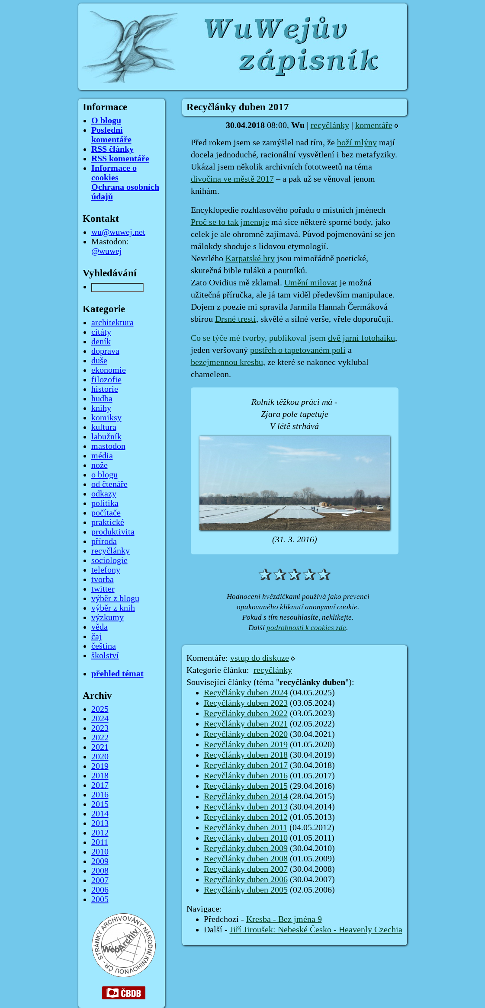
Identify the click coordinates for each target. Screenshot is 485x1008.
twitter (103, 589)
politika (105, 503)
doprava (105, 351)
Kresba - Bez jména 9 (284, 919)
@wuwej (106, 251)
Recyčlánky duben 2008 (246, 859)
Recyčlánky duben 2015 (246, 786)
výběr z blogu (115, 598)
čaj (96, 636)
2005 (100, 899)
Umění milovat (310, 283)
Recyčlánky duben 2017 (246, 765)
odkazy (103, 494)
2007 (100, 880)
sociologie (109, 560)
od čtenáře (109, 484)
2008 (100, 871)
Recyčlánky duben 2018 (246, 755)
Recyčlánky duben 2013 (246, 807)
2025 (100, 709)
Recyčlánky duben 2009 (246, 848)
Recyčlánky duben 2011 (245, 827)
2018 (100, 776)
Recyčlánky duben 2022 (246, 713)
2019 (100, 766)
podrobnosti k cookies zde (306, 628)
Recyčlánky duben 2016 (246, 776)
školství (105, 655)
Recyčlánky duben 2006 (246, 879)
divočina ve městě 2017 (232, 179)
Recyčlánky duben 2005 (246, 890)
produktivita (113, 532)
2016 (100, 795)
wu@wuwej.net (118, 232)
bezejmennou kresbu (227, 362)
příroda (104, 541)
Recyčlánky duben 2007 (246, 869)
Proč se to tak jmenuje (230, 222)
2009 (100, 861)
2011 (99, 842)
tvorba (102, 579)
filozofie (106, 379)
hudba (101, 398)
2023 (100, 728)
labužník (106, 437)
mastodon (108, 446)
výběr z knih (113, 608)
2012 (100, 833)
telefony (105, 570)
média (102, 456)
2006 (100, 890)
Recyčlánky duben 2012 (246, 817)
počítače (106, 513)
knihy (101, 408)
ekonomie (108, 370)
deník (101, 341)
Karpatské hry (250, 258)
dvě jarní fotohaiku (361, 338)
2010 (100, 852)
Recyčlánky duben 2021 (246, 724)
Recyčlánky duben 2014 (246, 796)
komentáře (373, 125)
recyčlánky (330, 125)
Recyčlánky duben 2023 (246, 703)
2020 (100, 757)
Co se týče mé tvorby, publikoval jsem (259, 338)
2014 (100, 814)
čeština (103, 646)
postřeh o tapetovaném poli (298, 350)
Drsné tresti (235, 319)
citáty (101, 332)
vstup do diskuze (259, 658)
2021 (100, 747)
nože (99, 465)
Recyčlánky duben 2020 (246, 734)
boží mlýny (357, 142)
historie (104, 389)
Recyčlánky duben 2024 (246, 693)
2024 (100, 718)
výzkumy (107, 617)
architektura (112, 322)
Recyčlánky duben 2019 (246, 744)
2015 (100, 804)
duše (99, 360)
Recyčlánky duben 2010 (246, 838)
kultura (103, 427)
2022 (100, 737)
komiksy (106, 417)
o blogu (104, 475)
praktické (107, 522)
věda (99, 627)
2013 (100, 823)
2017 (100, 785)
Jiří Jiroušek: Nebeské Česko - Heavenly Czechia (316, 929)
